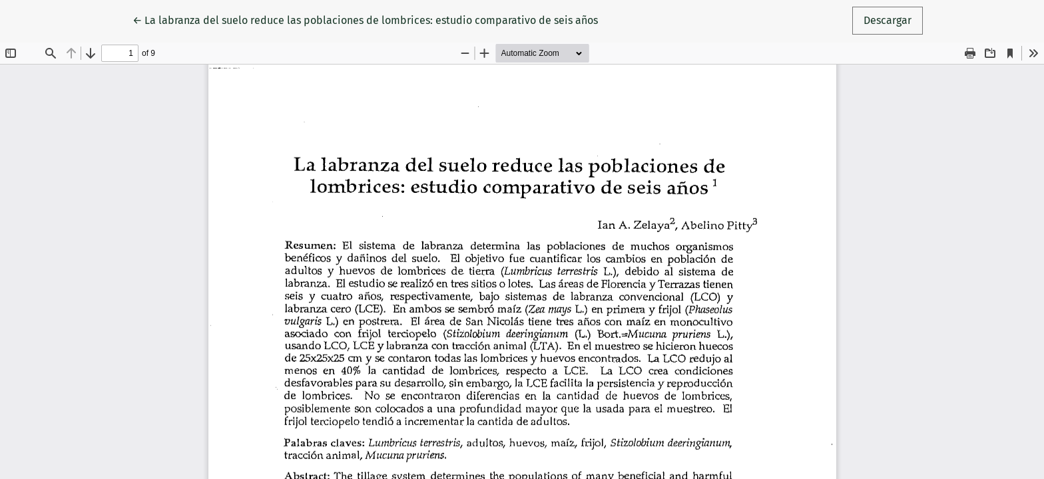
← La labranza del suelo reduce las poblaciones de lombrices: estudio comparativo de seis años (365, 19)
